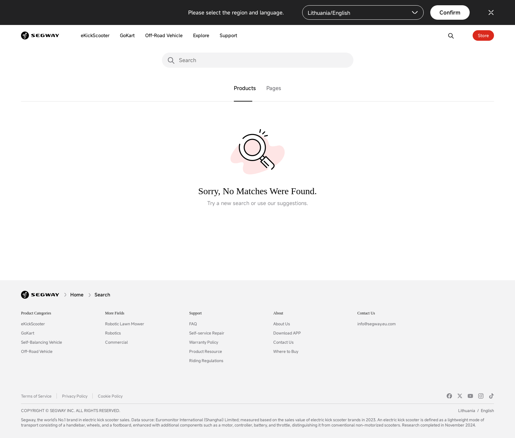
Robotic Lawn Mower (124, 323)
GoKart (27, 332)
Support (195, 313)
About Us (281, 323)
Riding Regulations (206, 360)
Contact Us (283, 342)
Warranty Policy (203, 342)
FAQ (193, 323)
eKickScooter (33, 323)
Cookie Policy (110, 396)
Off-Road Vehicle (37, 351)
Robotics (113, 332)
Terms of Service (36, 396)
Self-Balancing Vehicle (41, 342)
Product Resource (205, 351)
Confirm (449, 12)
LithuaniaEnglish (476, 410)
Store (483, 35)
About (278, 313)
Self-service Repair (206, 332)
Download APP (287, 332)
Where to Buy (285, 351)
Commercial (116, 342)
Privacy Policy (74, 396)
